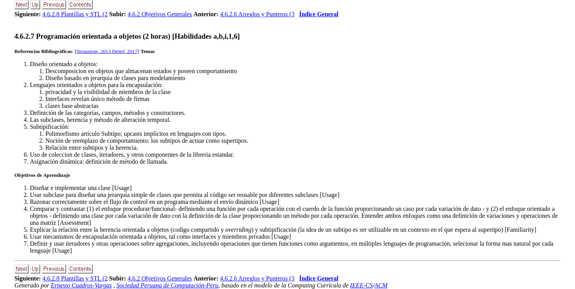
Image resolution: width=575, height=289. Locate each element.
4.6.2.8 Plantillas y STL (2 (75, 14)
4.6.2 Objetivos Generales (160, 14)
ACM (380, 285)
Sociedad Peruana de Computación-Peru (167, 285)
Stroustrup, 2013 (94, 51)
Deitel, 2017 (125, 51)
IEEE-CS (361, 285)
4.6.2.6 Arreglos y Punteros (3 (257, 14)
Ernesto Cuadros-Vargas (81, 285)
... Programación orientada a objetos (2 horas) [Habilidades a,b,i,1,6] (127, 36)
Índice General (318, 14)
